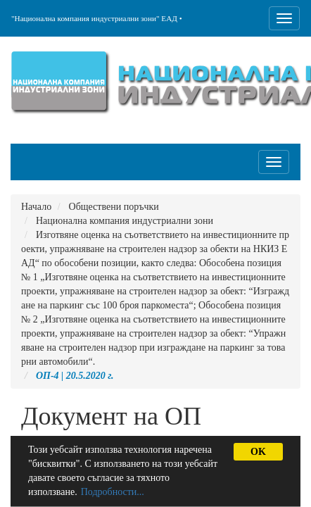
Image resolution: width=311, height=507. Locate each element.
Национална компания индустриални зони (124, 220)
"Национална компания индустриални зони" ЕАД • (96, 18)
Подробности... (112, 492)
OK (258, 451)
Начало (36, 206)
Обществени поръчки (114, 206)
